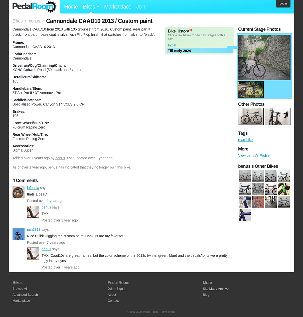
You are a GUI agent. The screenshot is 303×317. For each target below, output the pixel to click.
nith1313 (19, 234)
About (112, 294)
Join (140, 7)
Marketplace (117, 7)
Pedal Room (35, 7)
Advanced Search (25, 294)
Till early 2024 (179, 51)
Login (283, 3)
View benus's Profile (253, 156)
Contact (113, 300)
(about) (190, 30)
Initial (172, 45)
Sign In (121, 288)
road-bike (245, 140)
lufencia (19, 192)
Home (71, 7)
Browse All (20, 288)
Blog (206, 294)
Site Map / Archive (216, 288)
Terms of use (168, 311)
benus (60, 158)
